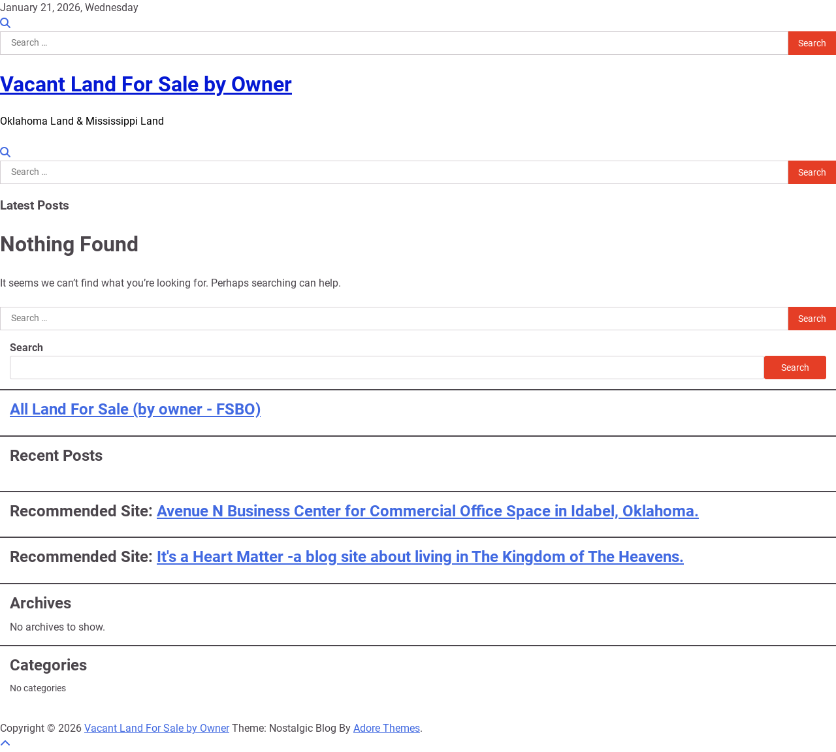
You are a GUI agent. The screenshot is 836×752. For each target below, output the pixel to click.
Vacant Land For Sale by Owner (146, 84)
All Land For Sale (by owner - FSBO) (135, 409)
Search (26, 347)
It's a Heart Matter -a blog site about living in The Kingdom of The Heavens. (420, 557)
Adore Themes (386, 728)
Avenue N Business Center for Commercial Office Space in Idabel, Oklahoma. (428, 511)
